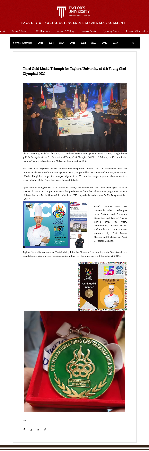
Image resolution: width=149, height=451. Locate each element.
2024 (61, 43)
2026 (40, 43)
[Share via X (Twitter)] (31, 429)
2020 (104, 43)
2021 (93, 43)
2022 (83, 43)
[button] (20, 30)
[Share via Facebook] (24, 429)
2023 (72, 43)
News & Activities (22, 43)
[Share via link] (44, 429)
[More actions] (125, 62)
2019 (115, 43)
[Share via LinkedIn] (38, 429)
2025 (51, 43)
